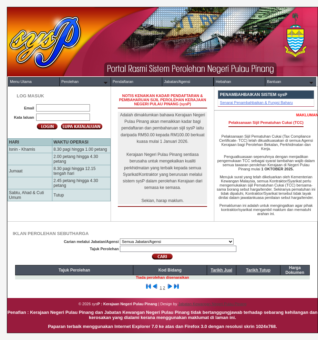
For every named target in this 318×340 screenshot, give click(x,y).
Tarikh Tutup (258, 270)
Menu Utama (21, 81)
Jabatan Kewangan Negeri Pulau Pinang (212, 304)
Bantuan (274, 81)
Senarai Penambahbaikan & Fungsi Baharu (256, 102)
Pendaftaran (123, 81)
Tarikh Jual (221, 270)
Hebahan (223, 81)
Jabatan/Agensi (177, 81)
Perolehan (70, 81)
